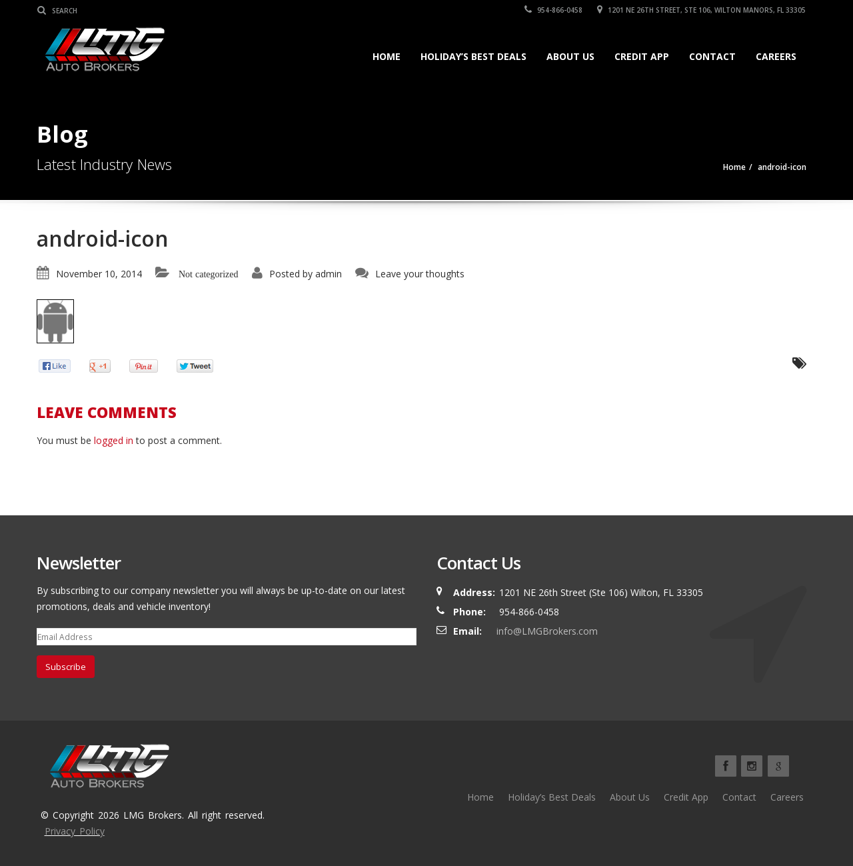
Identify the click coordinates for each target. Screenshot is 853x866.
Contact (712, 56)
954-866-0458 (554, 10)
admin (328, 273)
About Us (570, 56)
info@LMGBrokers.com (547, 631)
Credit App (641, 56)
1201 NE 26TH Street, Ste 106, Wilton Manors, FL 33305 (702, 10)
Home (387, 56)
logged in (113, 440)
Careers (776, 56)
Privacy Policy (75, 831)
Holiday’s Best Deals (473, 56)
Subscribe (65, 667)
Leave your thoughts (419, 273)
